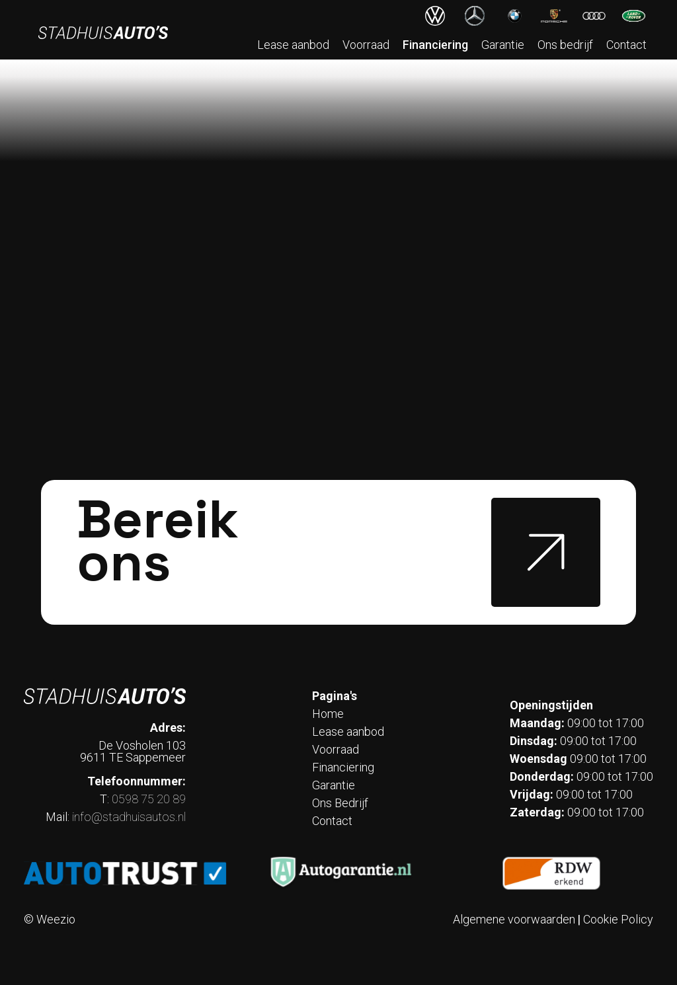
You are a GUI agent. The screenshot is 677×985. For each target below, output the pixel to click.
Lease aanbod (293, 45)
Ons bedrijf (565, 45)
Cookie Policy (618, 920)
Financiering (435, 45)
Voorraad (365, 45)
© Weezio (49, 920)
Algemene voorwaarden (514, 920)
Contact (626, 45)
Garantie (502, 45)
